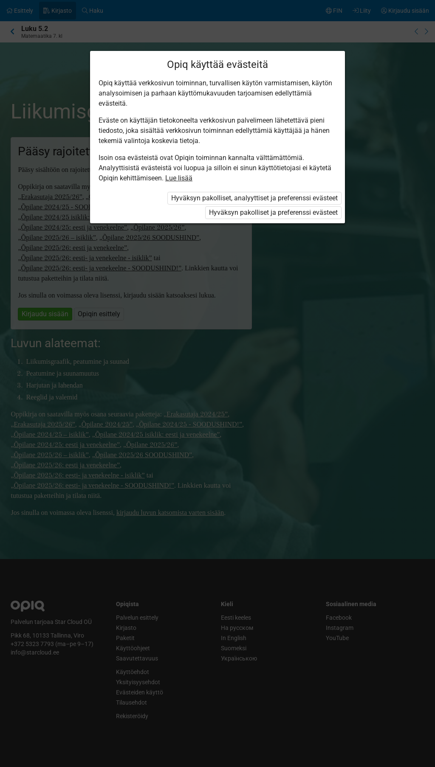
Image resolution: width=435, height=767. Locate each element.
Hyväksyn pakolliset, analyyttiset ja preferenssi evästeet (254, 198)
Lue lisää (178, 178)
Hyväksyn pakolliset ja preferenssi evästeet (273, 212)
